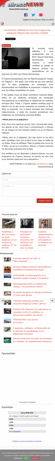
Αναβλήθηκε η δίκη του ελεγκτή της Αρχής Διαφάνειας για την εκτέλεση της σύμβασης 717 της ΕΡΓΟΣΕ (9, 240)
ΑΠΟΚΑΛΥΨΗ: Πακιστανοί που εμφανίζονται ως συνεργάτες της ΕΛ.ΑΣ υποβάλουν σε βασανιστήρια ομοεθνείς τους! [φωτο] (32, 312)
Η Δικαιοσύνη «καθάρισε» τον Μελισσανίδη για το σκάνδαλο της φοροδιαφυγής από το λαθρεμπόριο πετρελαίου (31, 331)
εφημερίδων (33, 402)
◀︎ (3, 301)
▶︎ (53, 301)
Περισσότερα (18, 458)
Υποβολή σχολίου (44, 201)
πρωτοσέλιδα (24, 402)
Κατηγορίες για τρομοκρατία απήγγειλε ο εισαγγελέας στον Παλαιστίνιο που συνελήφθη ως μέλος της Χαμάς (27, 240)
